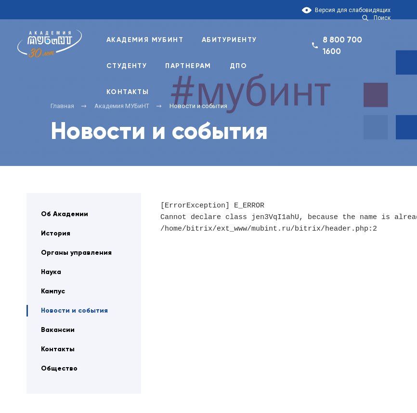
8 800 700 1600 (342, 45)
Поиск (382, 17)
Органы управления (76, 252)
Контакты (127, 92)
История (55, 233)
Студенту (126, 66)
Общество (59, 368)
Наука (51, 272)
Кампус (53, 291)
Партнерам (188, 66)
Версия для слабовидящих (353, 10)
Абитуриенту (229, 40)
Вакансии (58, 330)
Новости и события (74, 310)
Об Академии (64, 214)
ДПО (238, 66)
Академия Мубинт (144, 40)
